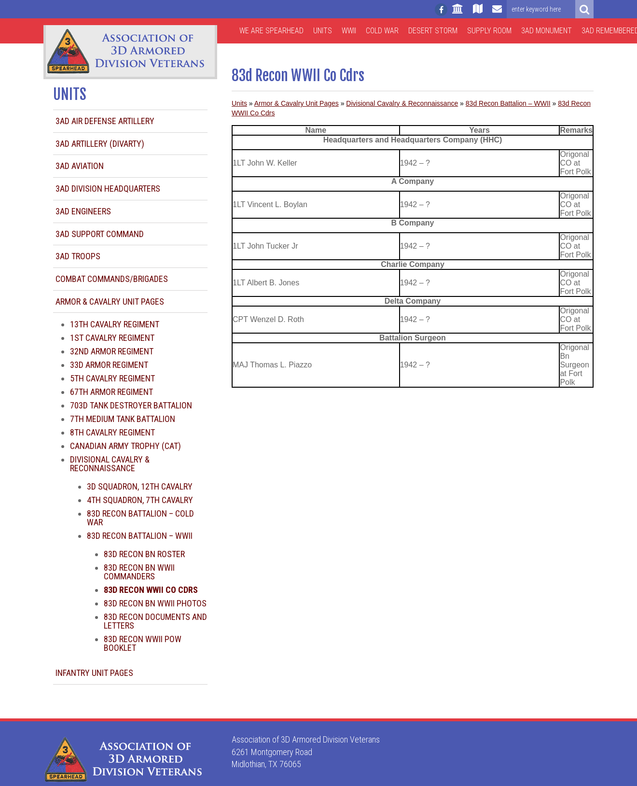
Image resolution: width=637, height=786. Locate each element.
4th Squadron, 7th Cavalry (140, 500)
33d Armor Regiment (109, 365)
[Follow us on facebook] (441, 9)
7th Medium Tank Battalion (122, 419)
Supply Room (489, 30)
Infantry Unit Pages (94, 673)
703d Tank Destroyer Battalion (131, 405)
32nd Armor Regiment (111, 351)
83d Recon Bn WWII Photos (155, 603)
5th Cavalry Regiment (112, 378)
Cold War (382, 30)
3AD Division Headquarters (107, 188)
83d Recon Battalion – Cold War (140, 517)
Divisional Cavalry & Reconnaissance (110, 463)
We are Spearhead (271, 30)
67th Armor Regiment (111, 392)
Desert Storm (432, 30)
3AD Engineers (83, 211)
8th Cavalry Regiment (112, 432)
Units (322, 30)
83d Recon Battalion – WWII (140, 536)
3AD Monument (546, 30)
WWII (349, 30)
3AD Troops (77, 256)
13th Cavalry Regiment (114, 324)
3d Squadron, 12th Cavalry (140, 486)
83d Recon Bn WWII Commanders (139, 571)
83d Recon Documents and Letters (155, 621)
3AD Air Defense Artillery (104, 121)
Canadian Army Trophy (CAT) (125, 446)
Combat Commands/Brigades (111, 279)
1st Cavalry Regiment (112, 338)
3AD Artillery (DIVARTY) (99, 144)
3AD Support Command (99, 234)
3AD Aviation (79, 166)
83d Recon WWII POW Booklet (142, 643)
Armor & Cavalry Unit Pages (109, 301)
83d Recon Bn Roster (144, 554)
